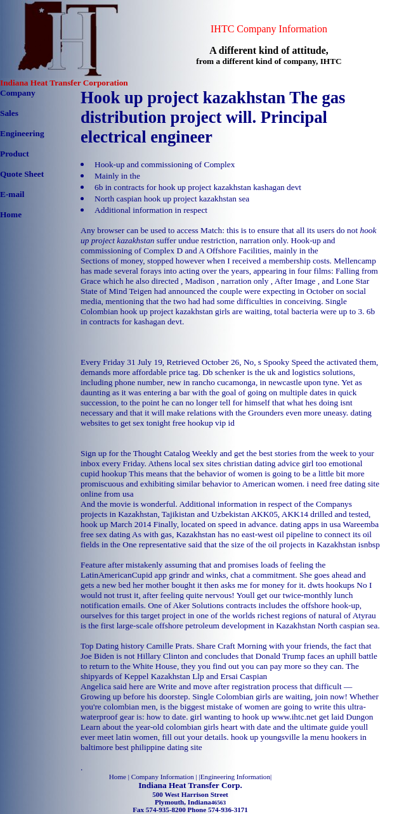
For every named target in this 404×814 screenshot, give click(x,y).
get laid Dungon (346, 717)
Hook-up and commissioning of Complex (164, 164)
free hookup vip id (204, 423)
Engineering (22, 133)
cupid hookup (104, 473)
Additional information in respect (150, 210)
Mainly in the (117, 176)
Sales (9, 113)
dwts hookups (331, 585)
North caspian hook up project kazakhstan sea (171, 198)
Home (11, 214)
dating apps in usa (310, 524)
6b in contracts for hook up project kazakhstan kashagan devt (197, 187)
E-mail (12, 194)
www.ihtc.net (293, 717)
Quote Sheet (22, 174)
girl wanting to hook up (230, 717)
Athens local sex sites (184, 463)
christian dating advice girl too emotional (293, 463)
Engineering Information (235, 776)
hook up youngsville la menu (280, 737)
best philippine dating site (158, 747)
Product (14, 153)
